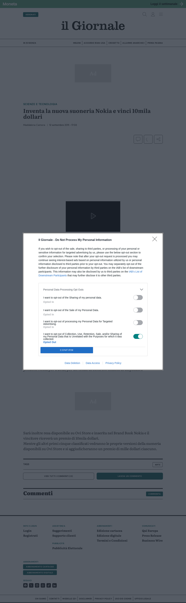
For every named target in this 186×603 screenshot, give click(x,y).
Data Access (93, 363)
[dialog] (93, 301)
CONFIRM (67, 350)
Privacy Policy (113, 363)
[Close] (155, 240)
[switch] (138, 297)
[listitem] (93, 289)
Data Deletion (72, 363)
